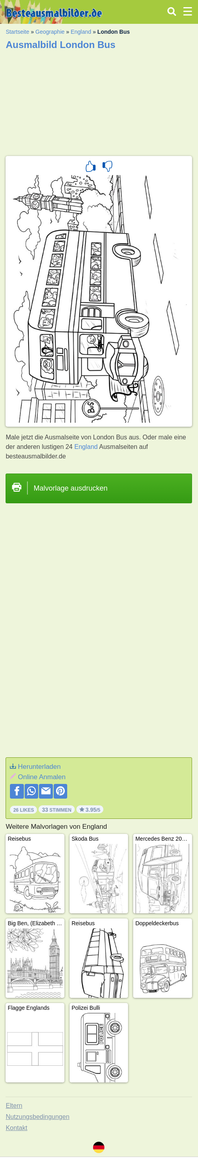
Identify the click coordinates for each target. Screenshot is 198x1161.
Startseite (17, 32)
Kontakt (16, 1127)
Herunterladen (39, 766)
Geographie (49, 32)
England (81, 32)
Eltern (14, 1105)
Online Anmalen (42, 777)
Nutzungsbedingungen (37, 1116)
